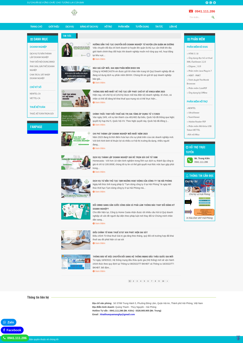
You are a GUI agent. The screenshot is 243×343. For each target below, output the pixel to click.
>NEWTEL (191, 108)
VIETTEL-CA (35, 98)
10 (163, 281)
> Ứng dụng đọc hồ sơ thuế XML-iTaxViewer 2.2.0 (199, 60)
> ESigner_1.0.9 (194, 66)
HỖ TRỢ (108, 27)
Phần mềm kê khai (197, 47)
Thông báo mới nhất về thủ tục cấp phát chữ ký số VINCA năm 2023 (129, 91)
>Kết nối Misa (193, 135)
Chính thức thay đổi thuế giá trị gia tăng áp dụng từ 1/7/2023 (126, 113)
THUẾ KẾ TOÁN (37, 107)
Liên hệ (173, 27)
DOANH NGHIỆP (38, 47)
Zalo (11, 322)
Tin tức (159, 27)
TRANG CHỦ (36, 27)
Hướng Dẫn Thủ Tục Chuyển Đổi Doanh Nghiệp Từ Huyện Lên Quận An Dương (133, 44)
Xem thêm (100, 59)
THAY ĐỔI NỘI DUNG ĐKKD (42, 62)
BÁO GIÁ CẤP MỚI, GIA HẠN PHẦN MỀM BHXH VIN (116, 67)
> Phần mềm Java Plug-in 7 (199, 71)
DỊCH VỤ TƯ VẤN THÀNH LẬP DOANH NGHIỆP (40, 56)
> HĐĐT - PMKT (194, 75)
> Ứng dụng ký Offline (197, 93)
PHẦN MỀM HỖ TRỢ (197, 102)
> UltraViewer (193, 113)
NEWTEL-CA (35, 94)
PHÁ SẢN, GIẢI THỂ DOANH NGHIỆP (42, 68)
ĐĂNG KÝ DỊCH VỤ (89, 27)
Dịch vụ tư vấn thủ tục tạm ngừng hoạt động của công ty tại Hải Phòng (132, 180)
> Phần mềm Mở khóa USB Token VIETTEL (199, 128)
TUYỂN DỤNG (142, 27)
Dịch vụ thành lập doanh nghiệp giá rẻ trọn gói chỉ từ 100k (125, 157)
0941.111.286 (17, 338)
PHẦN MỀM (123, 27)
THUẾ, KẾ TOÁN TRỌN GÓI (42, 114)
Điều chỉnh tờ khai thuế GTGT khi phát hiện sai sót (120, 232)
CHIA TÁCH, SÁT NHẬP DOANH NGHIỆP (40, 77)
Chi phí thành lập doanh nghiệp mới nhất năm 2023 (120, 133)
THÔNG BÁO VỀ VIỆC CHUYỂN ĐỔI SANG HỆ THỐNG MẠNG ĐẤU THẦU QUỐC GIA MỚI (133, 256)
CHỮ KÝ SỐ (35, 87)
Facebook (14, 330)
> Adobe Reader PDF (196, 122)
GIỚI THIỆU (54, 27)
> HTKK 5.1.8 (192, 54)
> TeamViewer (193, 117)
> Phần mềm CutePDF (197, 88)
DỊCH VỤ (70, 27)
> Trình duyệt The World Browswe (198, 82)
